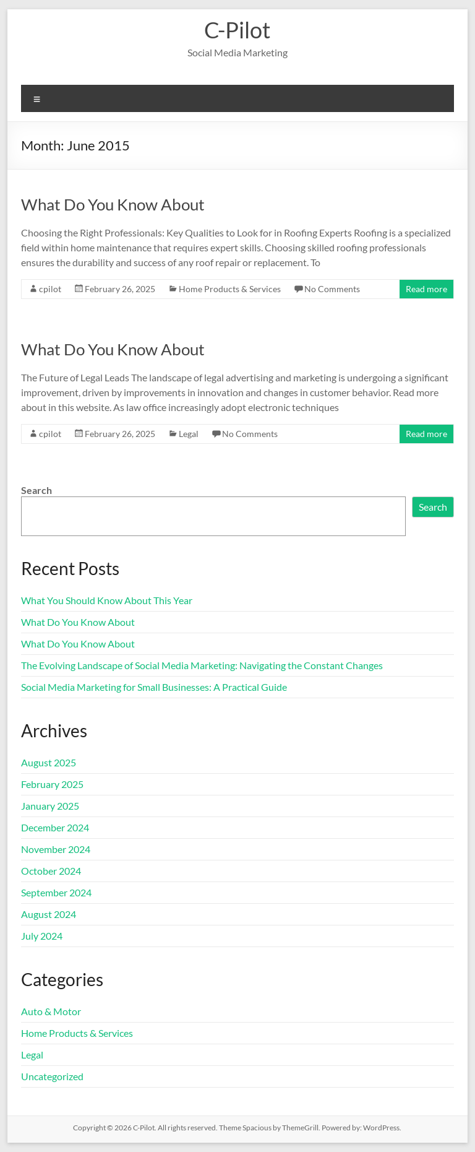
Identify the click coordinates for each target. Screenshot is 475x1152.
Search (36, 490)
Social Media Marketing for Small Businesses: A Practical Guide (154, 687)
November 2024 (55, 849)
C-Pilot (237, 29)
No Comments (332, 289)
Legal (189, 433)
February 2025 (52, 784)
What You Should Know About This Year (106, 600)
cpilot (50, 289)
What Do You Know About (113, 204)
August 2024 (48, 914)
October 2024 (51, 871)
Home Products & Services (230, 289)
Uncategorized (52, 1076)
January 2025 (50, 806)
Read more (426, 289)
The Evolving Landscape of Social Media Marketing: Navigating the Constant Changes (202, 665)
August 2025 (48, 762)
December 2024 (55, 827)
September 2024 (56, 892)
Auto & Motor (51, 1011)
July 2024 (41, 936)
